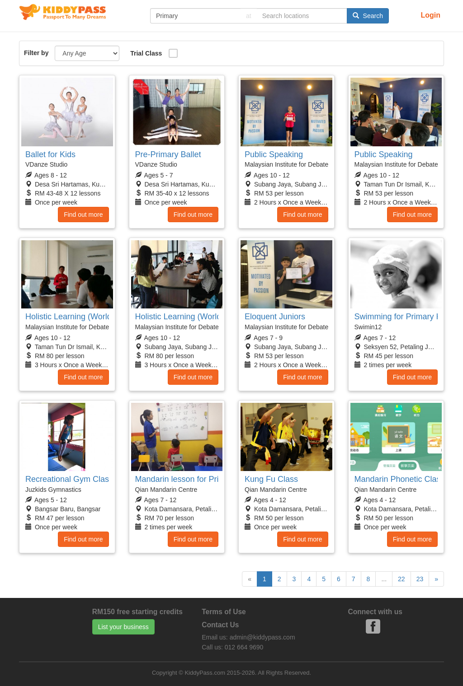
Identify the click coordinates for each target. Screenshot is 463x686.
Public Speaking (274, 154)
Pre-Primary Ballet (168, 154)
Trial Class (146, 53)
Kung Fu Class (271, 479)
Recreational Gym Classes (73, 479)
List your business (123, 626)
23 (420, 579)
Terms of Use (224, 612)
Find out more (83, 214)
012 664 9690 (244, 647)
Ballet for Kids (50, 154)
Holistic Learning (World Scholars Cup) (95, 316)
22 (401, 579)
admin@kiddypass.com (262, 637)
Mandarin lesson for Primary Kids (195, 479)
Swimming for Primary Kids (403, 316)
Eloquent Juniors (275, 316)
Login (430, 15)
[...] (195, 15)
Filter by (36, 52)
